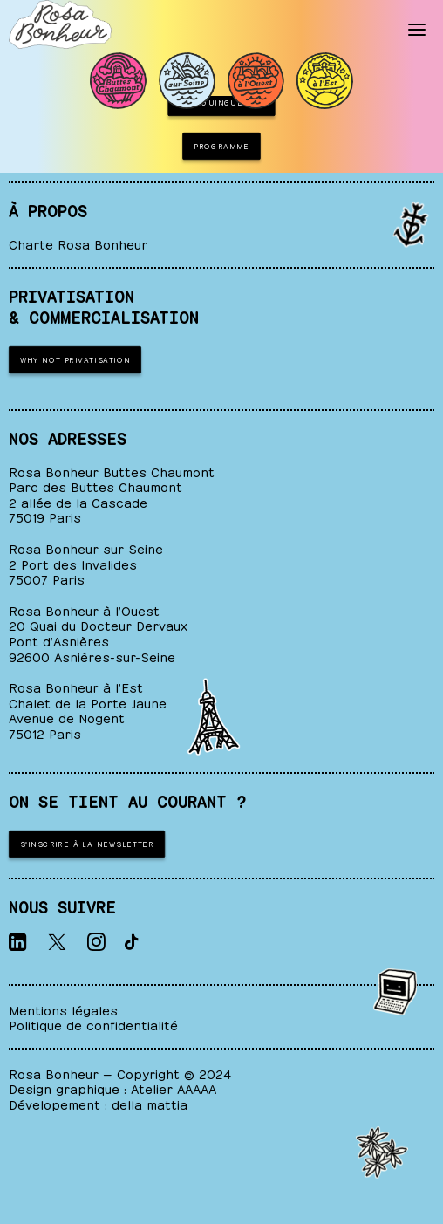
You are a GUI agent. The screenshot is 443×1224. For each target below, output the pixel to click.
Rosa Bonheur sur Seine (86, 547)
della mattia (149, 1103)
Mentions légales (63, 1009)
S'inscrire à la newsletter (87, 843)
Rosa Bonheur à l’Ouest (84, 609)
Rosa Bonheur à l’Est (76, 686)
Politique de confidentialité (93, 1023)
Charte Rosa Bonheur (78, 243)
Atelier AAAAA (173, 1087)
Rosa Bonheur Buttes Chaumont (112, 470)
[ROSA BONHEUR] (60, 24)
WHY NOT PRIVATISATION (75, 358)
